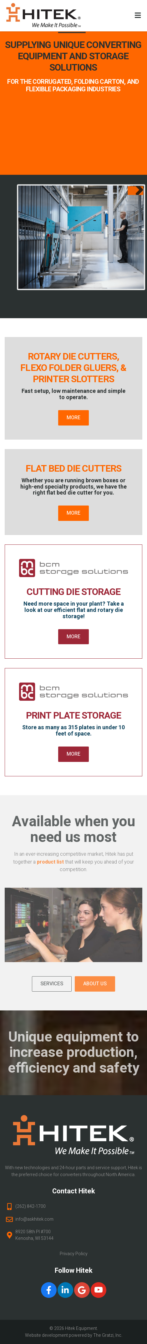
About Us (95, 984)
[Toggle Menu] (137, 16)
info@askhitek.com (34, 1219)
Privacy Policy (74, 1253)
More (73, 417)
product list (50, 862)
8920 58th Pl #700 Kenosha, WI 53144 (34, 1235)
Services (51, 984)
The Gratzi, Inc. (107, 1335)
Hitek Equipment (81, 1328)
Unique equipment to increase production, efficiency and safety (73, 1053)
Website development (46, 1335)
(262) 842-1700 (30, 1206)
